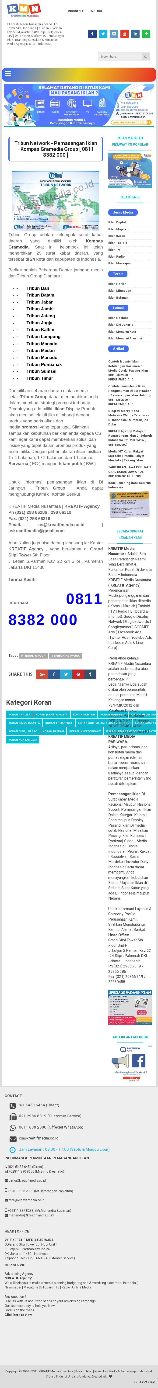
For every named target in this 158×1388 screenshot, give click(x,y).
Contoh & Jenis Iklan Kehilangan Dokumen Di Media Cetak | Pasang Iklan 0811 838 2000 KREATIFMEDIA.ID (128, 370)
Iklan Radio (116, 256)
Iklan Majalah (118, 229)
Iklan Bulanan (118, 297)
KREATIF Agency (25, 548)
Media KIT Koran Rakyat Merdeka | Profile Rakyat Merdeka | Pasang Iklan (126, 456)
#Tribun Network (65, 655)
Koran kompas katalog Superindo (104, 723)
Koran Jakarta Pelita (52, 714)
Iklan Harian (117, 284)
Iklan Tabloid (117, 243)
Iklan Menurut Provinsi (125, 338)
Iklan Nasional (119, 318)
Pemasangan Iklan (124, 794)
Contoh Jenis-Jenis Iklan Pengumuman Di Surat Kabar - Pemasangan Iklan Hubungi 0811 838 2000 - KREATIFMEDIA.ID (129, 395)
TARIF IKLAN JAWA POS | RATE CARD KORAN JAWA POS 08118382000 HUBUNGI (129, 471)
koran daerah (53, 731)
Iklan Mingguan (119, 290)
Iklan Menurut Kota (122, 331)
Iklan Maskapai (119, 263)
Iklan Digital (117, 222)
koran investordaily (85, 731)
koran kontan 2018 (22, 739)
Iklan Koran (116, 236)
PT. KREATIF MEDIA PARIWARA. (129, 736)
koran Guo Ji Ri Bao (22, 731)
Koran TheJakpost (59, 723)
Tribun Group (50, 488)
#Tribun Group (33, 655)
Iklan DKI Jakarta (120, 324)
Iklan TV (114, 250)
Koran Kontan (84, 714)
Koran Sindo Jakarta (24, 723)
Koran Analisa (19, 714)
